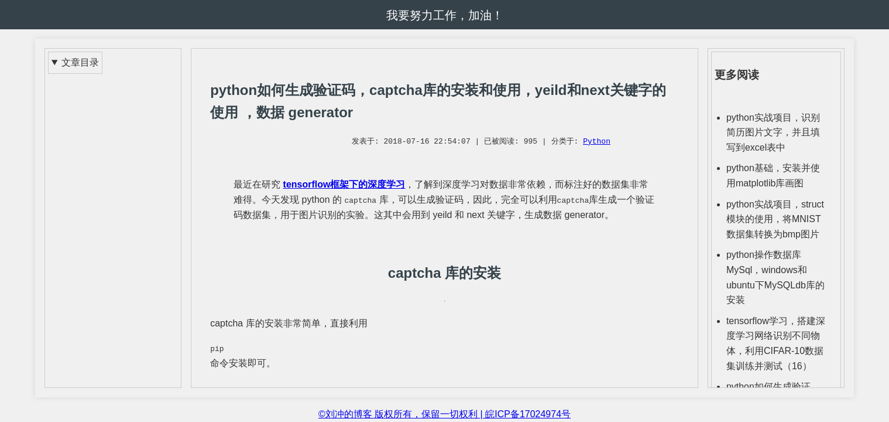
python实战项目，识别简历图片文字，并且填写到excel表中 (773, 132)
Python (596, 142)
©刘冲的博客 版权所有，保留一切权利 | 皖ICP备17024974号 (444, 414)
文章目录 (80, 62)
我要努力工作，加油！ (444, 15)
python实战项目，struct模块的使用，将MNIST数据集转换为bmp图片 (775, 219)
